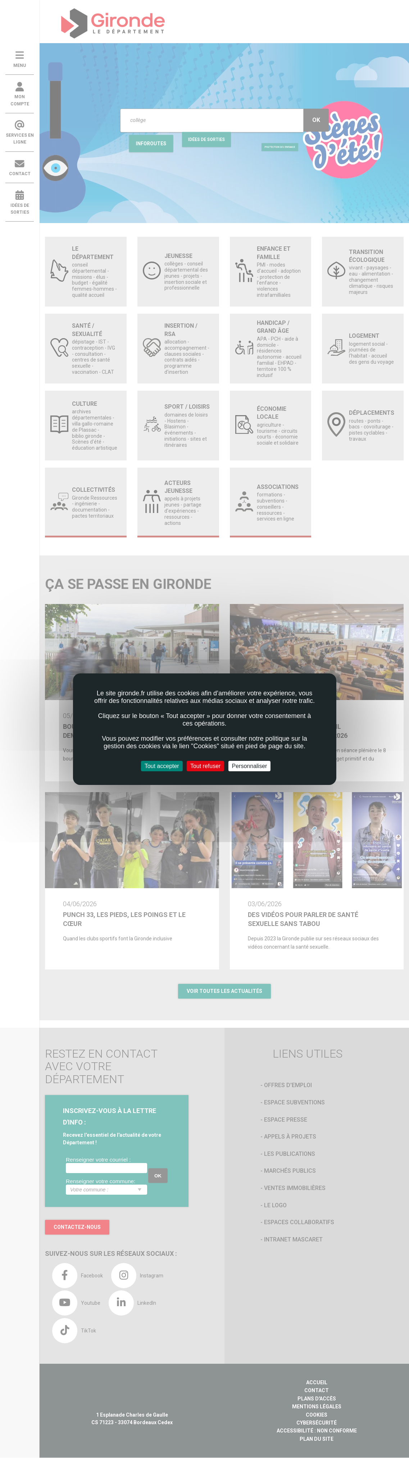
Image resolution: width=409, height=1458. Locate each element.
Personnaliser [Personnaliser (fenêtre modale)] (249, 766)
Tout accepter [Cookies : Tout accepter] (162, 766)
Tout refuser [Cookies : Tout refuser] (205, 766)
